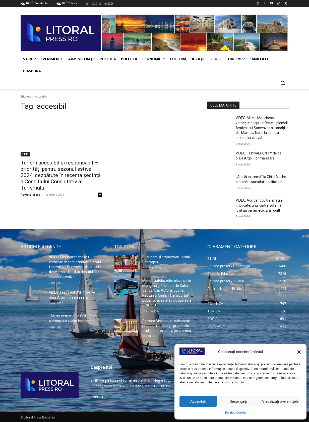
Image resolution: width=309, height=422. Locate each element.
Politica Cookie (235, 412)
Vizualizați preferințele (280, 401)
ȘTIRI (25, 154)
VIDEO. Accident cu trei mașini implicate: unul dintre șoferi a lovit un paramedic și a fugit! (259, 205)
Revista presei (31, 194)
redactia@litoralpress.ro (124, 396)
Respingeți (238, 401)
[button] (298, 352)
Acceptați (198, 401)
